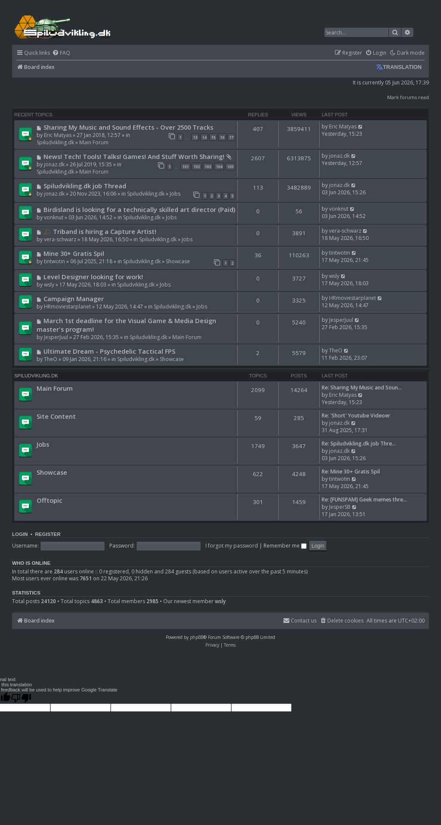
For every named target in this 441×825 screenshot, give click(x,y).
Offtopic (49, 500)
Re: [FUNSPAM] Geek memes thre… (364, 499)
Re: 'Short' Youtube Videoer (356, 415)
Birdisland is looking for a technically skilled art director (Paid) (139, 209)
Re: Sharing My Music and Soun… (362, 387)
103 (208, 166)
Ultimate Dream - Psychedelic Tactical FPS (109, 351)
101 (185, 166)
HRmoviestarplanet (67, 306)
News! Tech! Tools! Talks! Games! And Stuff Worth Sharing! (133, 156)
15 (213, 137)
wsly (49, 284)
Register (47, 534)
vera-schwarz (60, 239)
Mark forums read (408, 97)
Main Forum (94, 142)
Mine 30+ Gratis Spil (73, 253)
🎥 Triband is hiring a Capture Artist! (99, 231)
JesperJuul (56, 337)
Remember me (285, 545)
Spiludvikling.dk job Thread (84, 185)
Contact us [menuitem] (300, 620)
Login (20, 534)
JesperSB (340, 507)
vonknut (53, 217)
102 (196, 166)
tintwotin (54, 261)
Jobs (175, 193)
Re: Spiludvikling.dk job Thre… (359, 443)
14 (204, 137)
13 (195, 137)
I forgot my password (231, 545)
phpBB (196, 637)
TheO (50, 359)
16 (222, 137)
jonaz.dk (54, 164)
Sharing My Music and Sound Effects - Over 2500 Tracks (128, 127)
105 (230, 166)
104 (219, 166)
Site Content (56, 416)
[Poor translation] (21, 698)
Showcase (178, 261)
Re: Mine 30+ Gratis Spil (351, 471)
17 (231, 137)
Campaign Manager (73, 298)
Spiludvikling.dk (55, 142)
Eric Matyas (57, 135)
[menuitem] (61, 53)
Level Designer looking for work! (93, 276)
